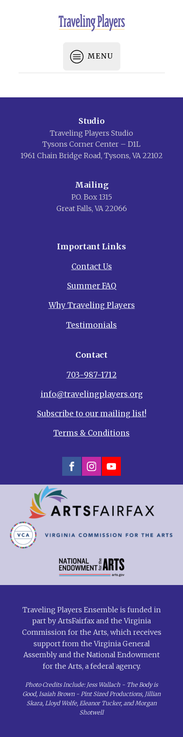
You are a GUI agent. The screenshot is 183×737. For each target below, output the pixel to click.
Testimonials (91, 325)
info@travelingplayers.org (92, 394)
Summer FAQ (91, 286)
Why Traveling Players (92, 305)
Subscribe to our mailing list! (91, 413)
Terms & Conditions (91, 433)
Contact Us (91, 266)
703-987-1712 (92, 375)
